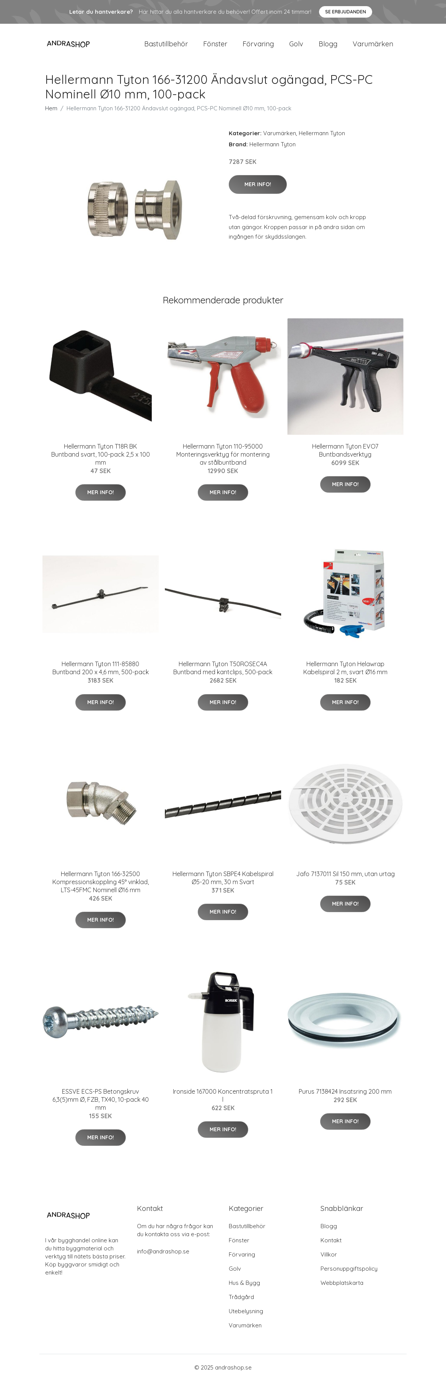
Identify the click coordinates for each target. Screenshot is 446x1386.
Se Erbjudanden (345, 12)
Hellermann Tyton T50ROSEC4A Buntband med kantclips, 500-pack (222, 673)
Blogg (328, 46)
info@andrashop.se (163, 1256)
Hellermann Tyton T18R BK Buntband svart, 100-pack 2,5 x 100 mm (100, 460)
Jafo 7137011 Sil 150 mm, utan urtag (345, 879)
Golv (296, 46)
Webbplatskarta (342, 1288)
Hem (51, 113)
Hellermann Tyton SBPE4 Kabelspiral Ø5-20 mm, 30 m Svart (223, 883)
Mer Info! (257, 189)
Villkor (329, 1259)
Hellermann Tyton (322, 138)
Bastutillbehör (166, 46)
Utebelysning (246, 1316)
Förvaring (258, 46)
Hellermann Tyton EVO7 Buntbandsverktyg (345, 456)
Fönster (215, 46)
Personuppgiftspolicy (349, 1274)
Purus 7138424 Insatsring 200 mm (345, 1097)
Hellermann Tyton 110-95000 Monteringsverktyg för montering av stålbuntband (223, 460)
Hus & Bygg (244, 1288)
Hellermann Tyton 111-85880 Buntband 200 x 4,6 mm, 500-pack (100, 673)
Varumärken (373, 46)
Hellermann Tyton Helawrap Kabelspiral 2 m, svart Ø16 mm (345, 673)
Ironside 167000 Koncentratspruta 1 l (223, 1101)
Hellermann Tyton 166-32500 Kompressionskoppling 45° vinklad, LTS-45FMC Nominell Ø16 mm (100, 887)
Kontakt (331, 1245)
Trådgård (241, 1302)
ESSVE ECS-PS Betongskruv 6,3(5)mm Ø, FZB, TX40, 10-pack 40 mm (100, 1105)
